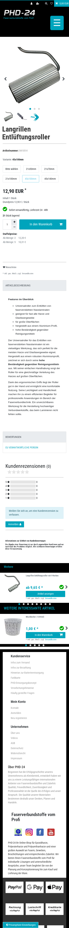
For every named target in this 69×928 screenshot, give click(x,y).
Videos (14, 737)
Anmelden (16, 712)
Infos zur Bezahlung (21, 666)
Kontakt (15, 707)
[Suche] (46, 3)
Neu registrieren (19, 717)
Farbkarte (15, 676)
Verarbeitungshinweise (22, 687)
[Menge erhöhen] (14, 221)
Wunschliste (9, 266)
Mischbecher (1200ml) (35, 616)
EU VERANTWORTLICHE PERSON (21, 446)
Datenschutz (17, 747)
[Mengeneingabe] (7, 223)
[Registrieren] (38, 3)
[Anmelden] (31, 3)
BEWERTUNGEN (13, 436)
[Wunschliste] (51, 3)
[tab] (34, 284)
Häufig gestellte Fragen (22, 692)
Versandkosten (27, 273)
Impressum (16, 757)
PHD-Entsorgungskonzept (23, 681)
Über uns (15, 732)
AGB (13, 742)
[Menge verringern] (14, 226)
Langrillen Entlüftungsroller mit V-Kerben (42, 575)
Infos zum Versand (20, 661)
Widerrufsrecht (18, 752)
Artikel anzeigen (46, 592)
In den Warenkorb (46, 224)
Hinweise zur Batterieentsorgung (27, 671)
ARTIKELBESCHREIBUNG (17, 284)
